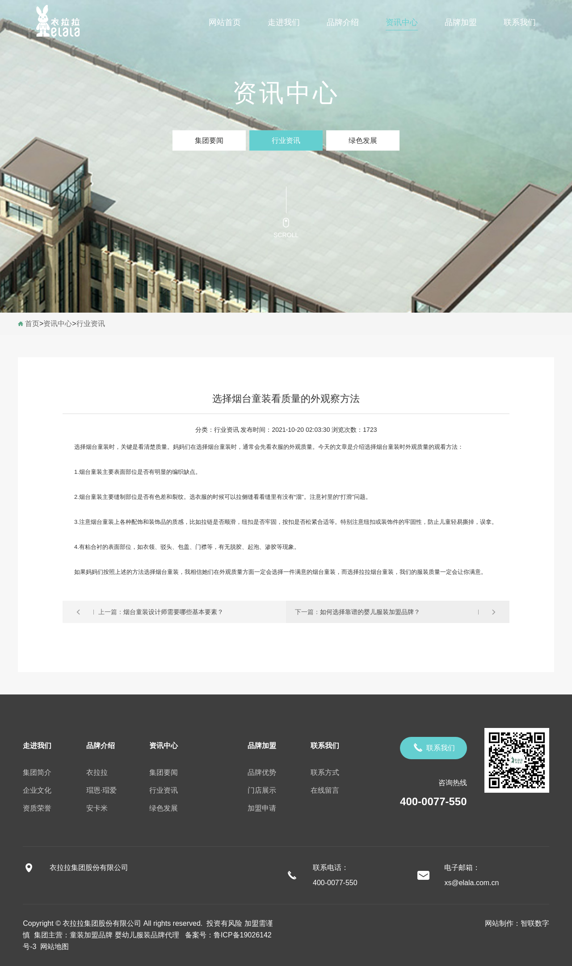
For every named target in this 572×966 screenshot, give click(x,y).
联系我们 (520, 22)
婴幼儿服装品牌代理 (147, 935)
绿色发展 (363, 140)
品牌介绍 (343, 22)
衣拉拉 (97, 772)
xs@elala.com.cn (471, 883)
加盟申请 (262, 808)
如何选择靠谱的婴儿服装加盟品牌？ (370, 611)
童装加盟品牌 (91, 935)
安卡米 (97, 808)
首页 (32, 323)
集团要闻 (209, 140)
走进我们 (284, 22)
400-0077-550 (433, 801)
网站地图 (52, 946)
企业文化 (37, 790)
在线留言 (325, 790)
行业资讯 (286, 140)
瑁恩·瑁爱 (101, 790)
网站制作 (499, 923)
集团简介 (37, 772)
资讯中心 (402, 22)
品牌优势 (262, 772)
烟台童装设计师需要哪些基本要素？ (173, 611)
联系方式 (325, 772)
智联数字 (535, 923)
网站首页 (225, 22)
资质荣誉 (37, 808)
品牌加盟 (461, 22)
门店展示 (262, 790)
